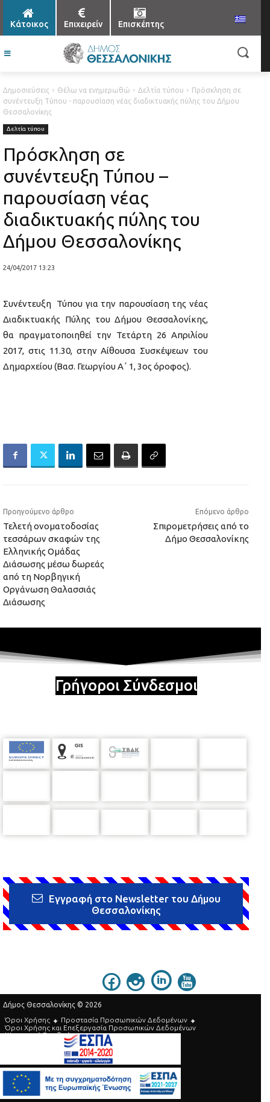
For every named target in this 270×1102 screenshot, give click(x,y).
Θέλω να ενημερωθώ (93, 90)
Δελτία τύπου (161, 90)
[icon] (111, 978)
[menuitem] (240, 19)
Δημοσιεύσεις (26, 90)
